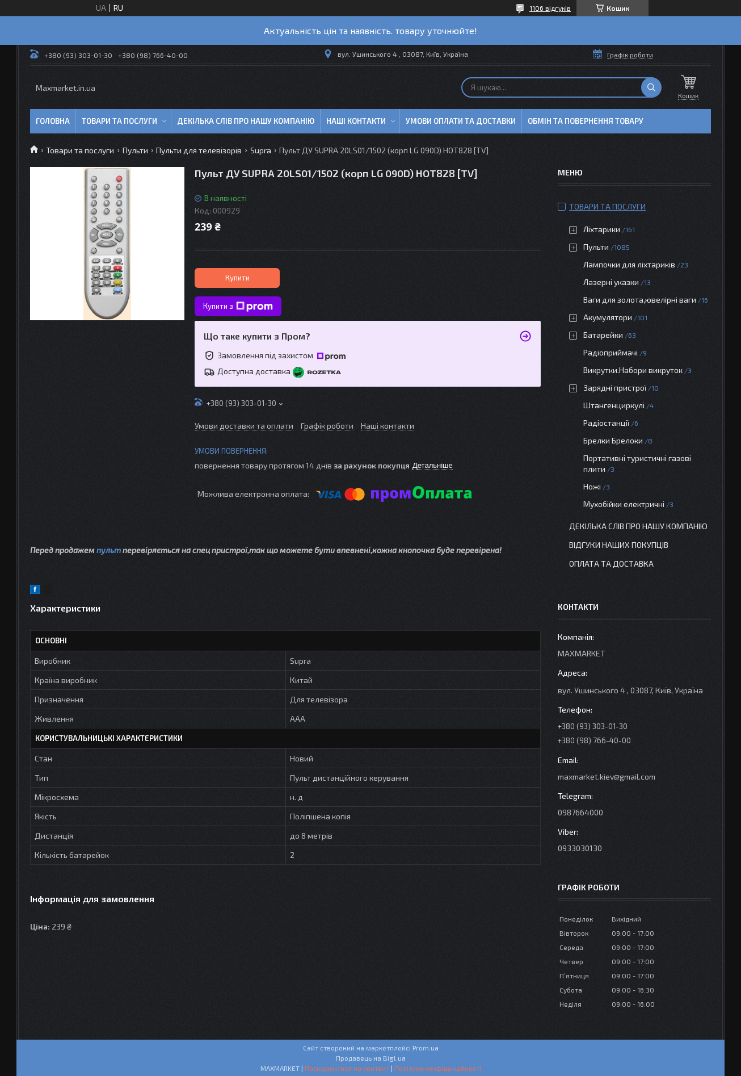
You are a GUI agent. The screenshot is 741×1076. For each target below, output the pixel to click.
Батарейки (603, 335)
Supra (260, 150)
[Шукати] (651, 87)
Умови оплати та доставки (461, 120)
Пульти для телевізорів (199, 150)
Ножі (592, 486)
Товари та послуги (119, 120)
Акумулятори (607, 317)
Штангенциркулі (614, 405)
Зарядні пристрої (614, 387)
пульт (108, 550)
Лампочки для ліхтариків (629, 264)
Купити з (238, 307)
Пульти (135, 150)
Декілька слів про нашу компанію (245, 120)
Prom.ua (425, 1048)
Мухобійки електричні (623, 504)
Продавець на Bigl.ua (371, 1058)
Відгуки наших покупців (618, 545)
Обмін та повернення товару (585, 120)
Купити (237, 277)
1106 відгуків (550, 8)
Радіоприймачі (610, 352)
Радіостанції (606, 423)
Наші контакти (356, 120)
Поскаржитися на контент (347, 1068)
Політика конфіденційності (437, 1068)
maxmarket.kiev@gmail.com (606, 776)
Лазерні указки (611, 282)
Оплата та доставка (611, 563)
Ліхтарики (601, 229)
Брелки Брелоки (613, 440)
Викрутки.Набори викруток (633, 370)
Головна (53, 120)
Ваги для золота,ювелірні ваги (639, 299)
